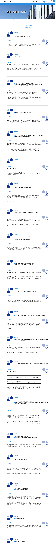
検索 (50, 2)
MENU (53, 2)
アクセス (47, 2)
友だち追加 (37, 2)
